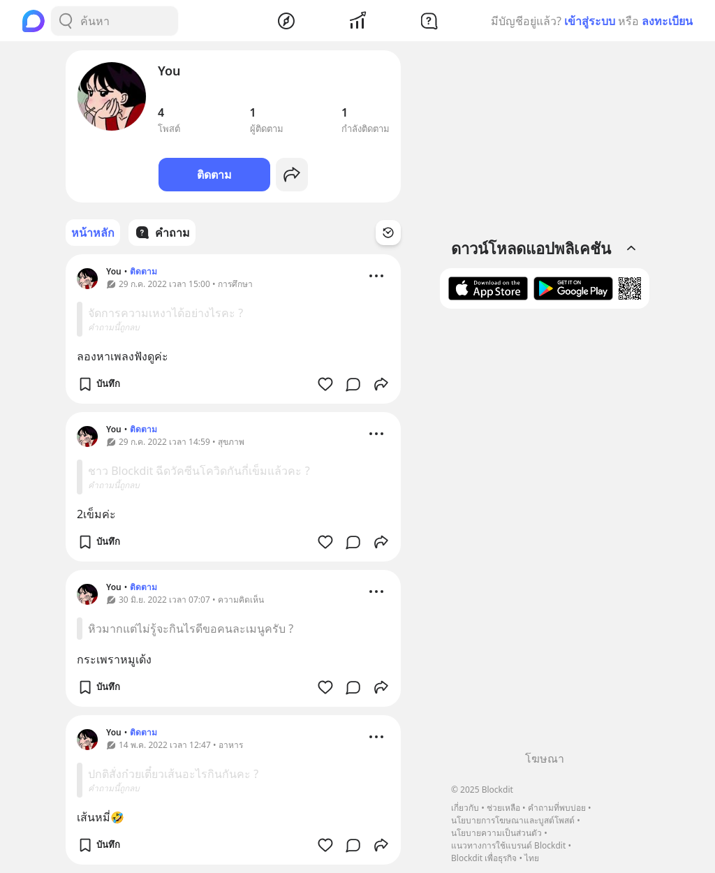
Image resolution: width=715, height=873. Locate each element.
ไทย (531, 858)
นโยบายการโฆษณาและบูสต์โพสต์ (513, 820)
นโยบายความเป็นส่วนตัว (496, 833)
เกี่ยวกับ (465, 808)
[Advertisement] (544, 534)
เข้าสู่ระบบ (589, 21)
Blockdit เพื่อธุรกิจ (484, 858)
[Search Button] (65, 20)
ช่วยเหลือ (503, 808)
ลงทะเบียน (667, 21)
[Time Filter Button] (388, 232)
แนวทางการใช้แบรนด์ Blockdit (508, 845)
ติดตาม (214, 174)
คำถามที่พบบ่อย (557, 808)
